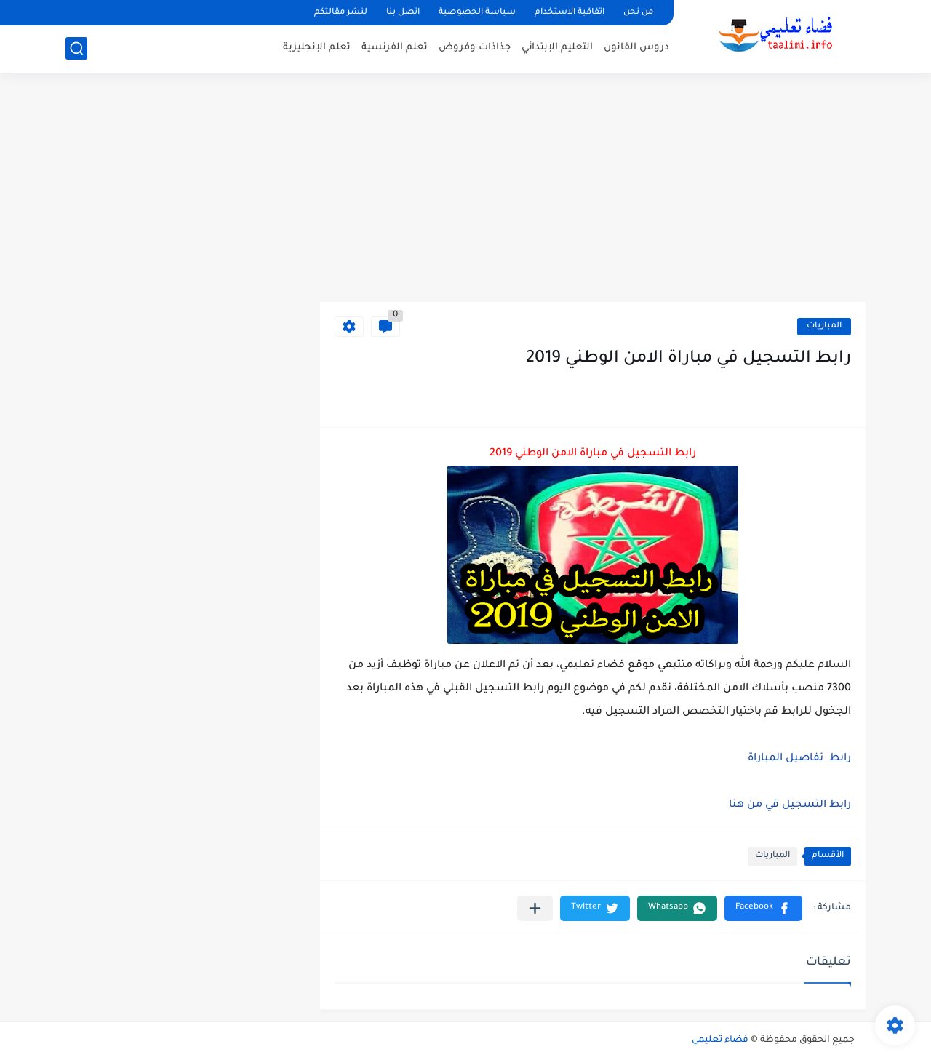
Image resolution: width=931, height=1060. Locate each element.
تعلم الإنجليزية (317, 47)
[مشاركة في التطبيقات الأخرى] (535, 908)
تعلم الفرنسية (394, 47)
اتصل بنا (403, 12)
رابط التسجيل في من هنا (790, 805)
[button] (763, 908)
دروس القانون (636, 47)
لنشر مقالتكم (340, 12)
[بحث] (76, 48)
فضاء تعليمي (720, 1040)
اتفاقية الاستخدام (569, 12)
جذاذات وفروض (475, 47)
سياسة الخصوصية (477, 12)
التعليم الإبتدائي (557, 47)
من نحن (638, 12)
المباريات (824, 326)
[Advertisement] (465, 189)
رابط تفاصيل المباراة (799, 759)
